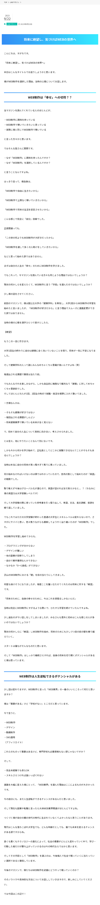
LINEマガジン (11, 24)
